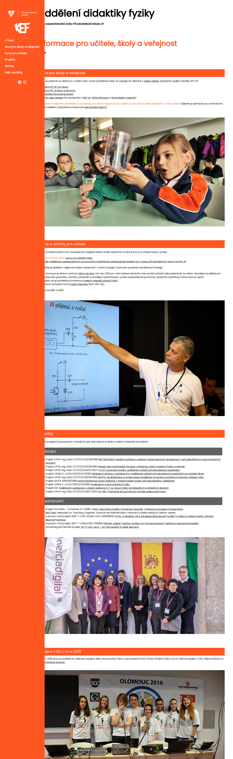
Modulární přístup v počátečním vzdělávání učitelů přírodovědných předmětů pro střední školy (164, 458)
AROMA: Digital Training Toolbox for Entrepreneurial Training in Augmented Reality (167, 508)
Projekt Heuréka (94, 278)
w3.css (220, 750)
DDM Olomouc (116, 97)
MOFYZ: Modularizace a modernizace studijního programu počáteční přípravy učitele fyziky (167, 462)
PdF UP (103, 97)
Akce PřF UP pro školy (71, 87)
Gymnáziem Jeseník (139, 97)
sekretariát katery (127, 107)
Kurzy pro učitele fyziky (95, 249)
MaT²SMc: (67, 497)
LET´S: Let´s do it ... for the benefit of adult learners (126, 511)
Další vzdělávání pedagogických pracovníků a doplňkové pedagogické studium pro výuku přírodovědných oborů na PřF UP (130, 252)
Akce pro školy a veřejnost (22, 47)
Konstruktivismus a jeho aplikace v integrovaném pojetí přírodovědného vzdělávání (142, 465)
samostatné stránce (89, 638)
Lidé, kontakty (14, 72)
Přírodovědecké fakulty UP (104, 23)
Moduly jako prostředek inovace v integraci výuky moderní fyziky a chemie (157, 451)
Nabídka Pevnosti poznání (74, 94)
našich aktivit (167, 81)
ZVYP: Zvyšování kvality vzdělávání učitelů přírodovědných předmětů (155, 454)
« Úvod (9, 40)
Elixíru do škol (102, 264)
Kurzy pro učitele (16, 53)
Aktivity (9, 66)
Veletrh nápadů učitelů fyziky (117, 275)
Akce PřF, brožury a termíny (75, 90)
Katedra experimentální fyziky (70, 23)
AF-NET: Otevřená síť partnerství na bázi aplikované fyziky (148, 476)
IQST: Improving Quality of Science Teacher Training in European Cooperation (154, 493)
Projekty (10, 59)
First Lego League (69, 97)
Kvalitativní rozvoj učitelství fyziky (126, 469)
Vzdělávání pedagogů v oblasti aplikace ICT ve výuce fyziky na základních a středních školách (129, 472)
